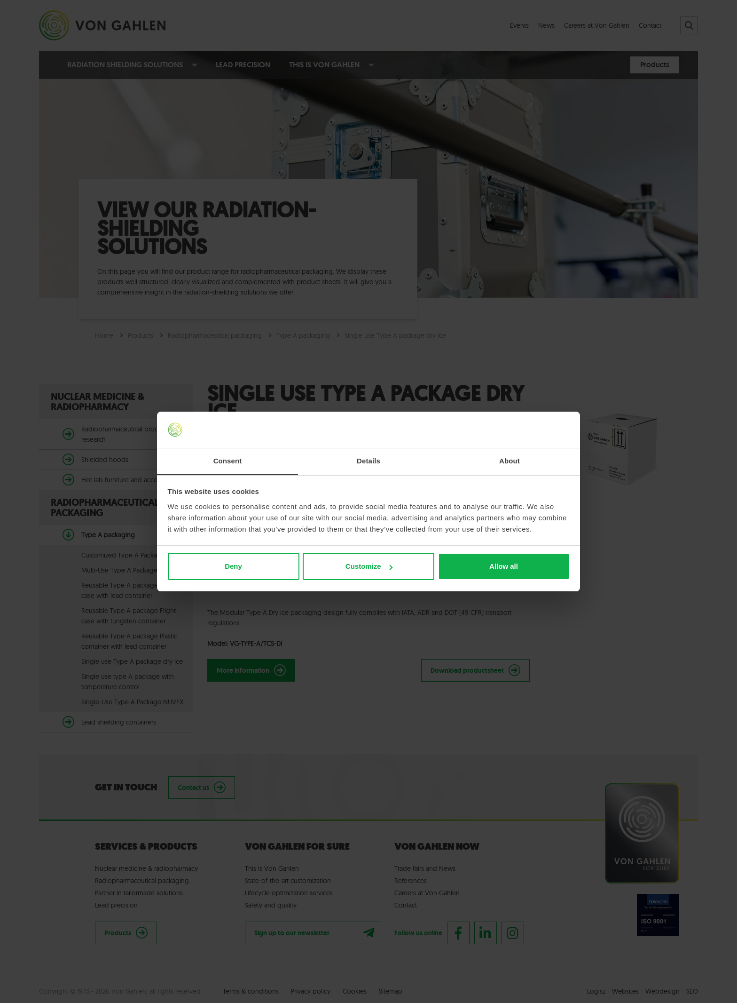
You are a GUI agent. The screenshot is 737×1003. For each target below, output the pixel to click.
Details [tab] (368, 461)
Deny (233, 566)
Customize (368, 566)
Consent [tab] (227, 461)
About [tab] (509, 461)
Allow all (503, 566)
